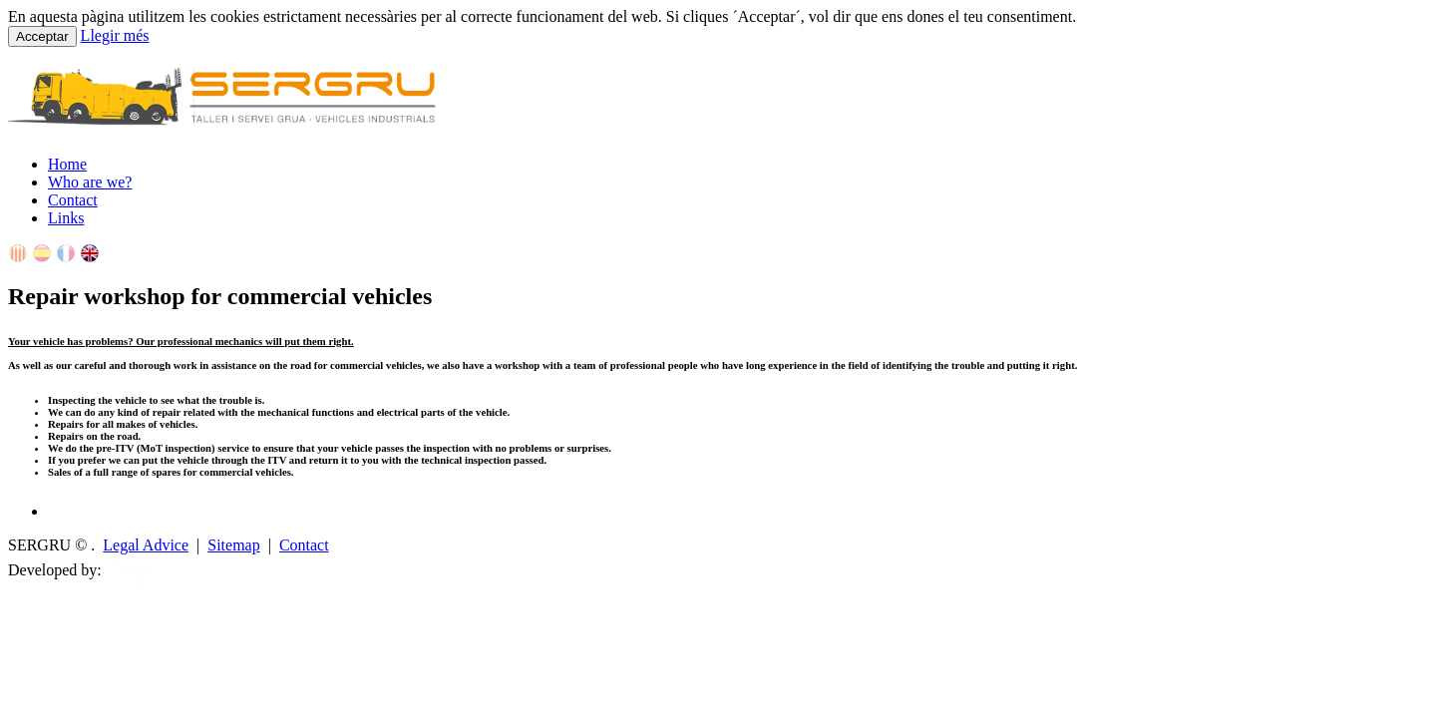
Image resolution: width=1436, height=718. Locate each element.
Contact (73, 199)
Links (66, 217)
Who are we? (90, 182)
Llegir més (115, 35)
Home (67, 164)
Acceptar (42, 36)
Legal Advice (145, 545)
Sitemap (233, 545)
